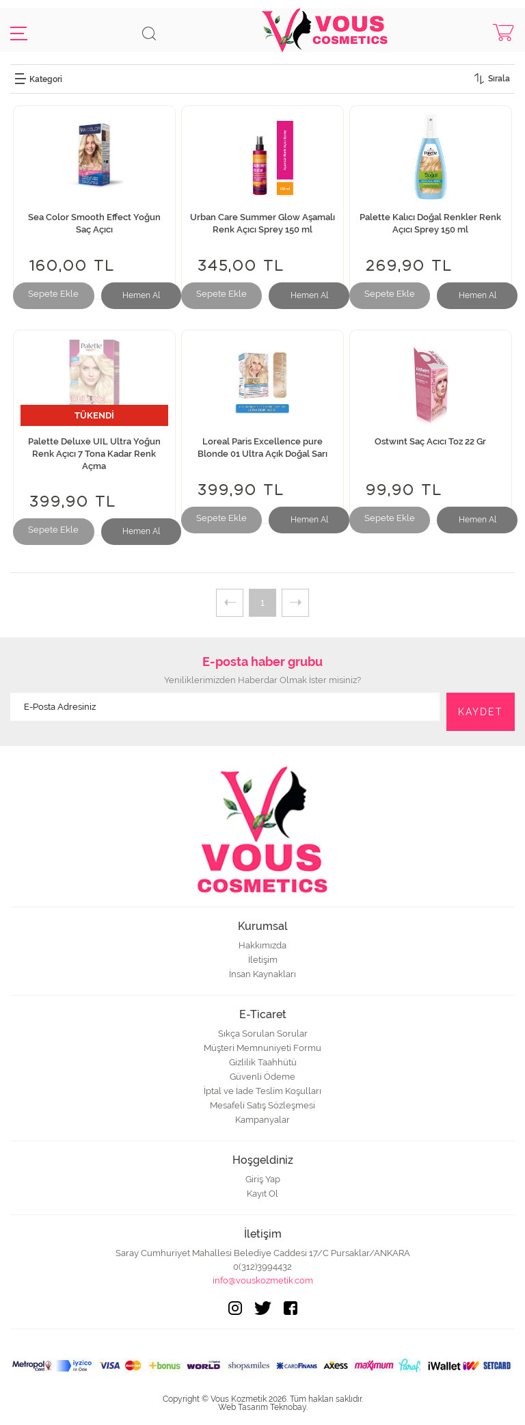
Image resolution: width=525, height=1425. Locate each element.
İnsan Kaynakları (262, 974)
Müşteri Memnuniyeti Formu (262, 1048)
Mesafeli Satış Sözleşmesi (262, 1105)
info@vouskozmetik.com (263, 1280)
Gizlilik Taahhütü (263, 1062)
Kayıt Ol (262, 1193)
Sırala (499, 78)
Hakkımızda (262, 945)
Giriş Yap (262, 1179)
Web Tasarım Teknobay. (263, 1407)
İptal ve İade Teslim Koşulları (262, 1091)
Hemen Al (141, 295)
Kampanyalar (262, 1120)
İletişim (263, 960)
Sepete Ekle (53, 294)
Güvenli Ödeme (262, 1076)
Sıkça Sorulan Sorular (263, 1033)
